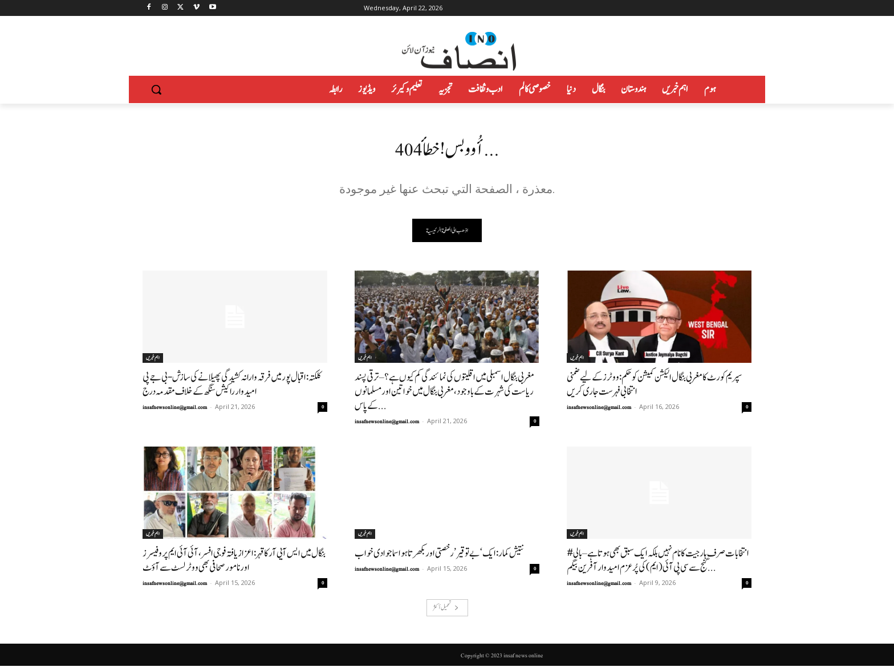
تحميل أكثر (446, 608)
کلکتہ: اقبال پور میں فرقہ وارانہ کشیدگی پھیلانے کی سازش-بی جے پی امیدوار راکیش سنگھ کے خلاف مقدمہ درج (232, 385)
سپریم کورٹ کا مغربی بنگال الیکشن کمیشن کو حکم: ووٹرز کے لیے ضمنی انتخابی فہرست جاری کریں (654, 385)
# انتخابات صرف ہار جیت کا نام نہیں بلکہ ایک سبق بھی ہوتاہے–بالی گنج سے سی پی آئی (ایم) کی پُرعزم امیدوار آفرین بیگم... (658, 561)
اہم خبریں (153, 359)
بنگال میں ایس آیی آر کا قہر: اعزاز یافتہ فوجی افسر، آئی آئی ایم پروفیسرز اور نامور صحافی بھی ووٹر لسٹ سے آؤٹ (234, 561)
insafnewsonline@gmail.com (175, 408)
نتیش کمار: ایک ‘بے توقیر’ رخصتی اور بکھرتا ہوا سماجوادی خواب (439, 554)
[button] (156, 89)
